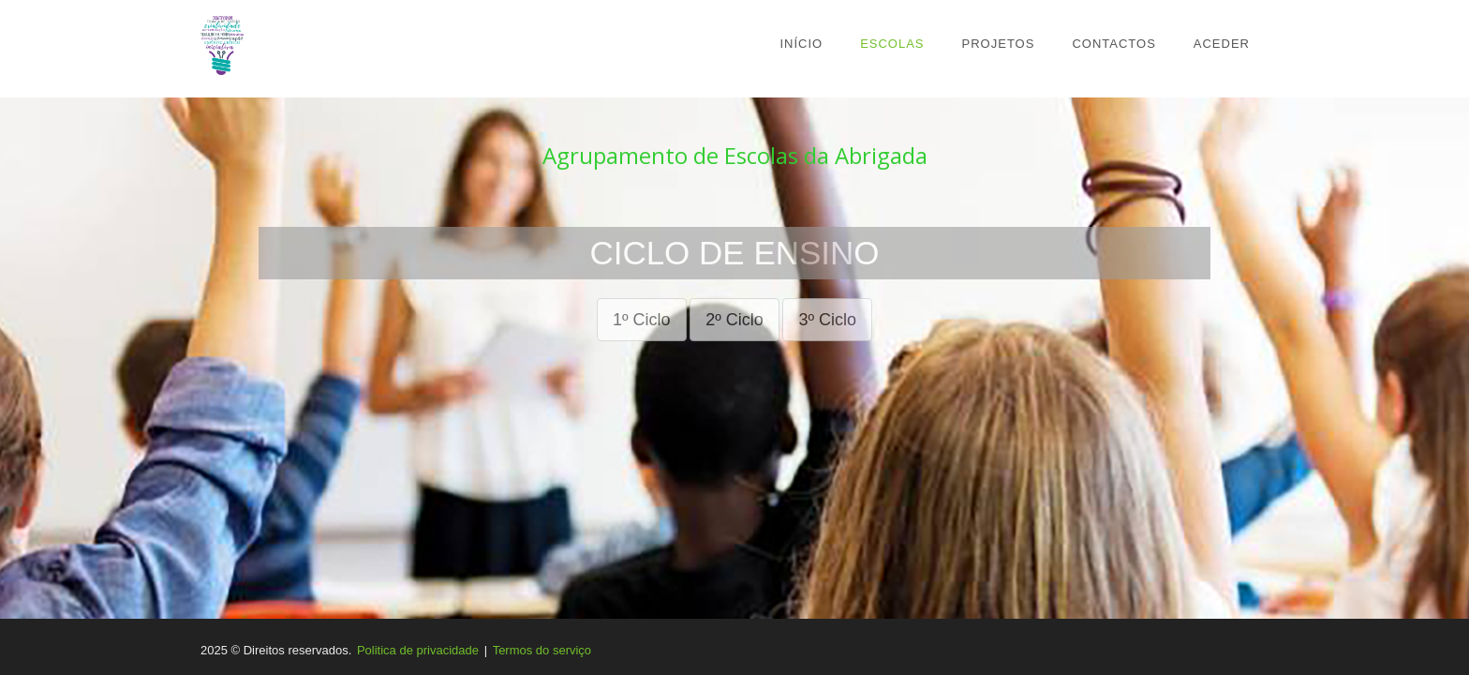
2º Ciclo (734, 319)
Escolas (892, 44)
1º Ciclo (642, 319)
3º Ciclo (827, 319)
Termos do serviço (542, 650)
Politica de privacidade (418, 650)
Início (801, 44)
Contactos (1113, 44)
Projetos (998, 44)
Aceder (1222, 44)
